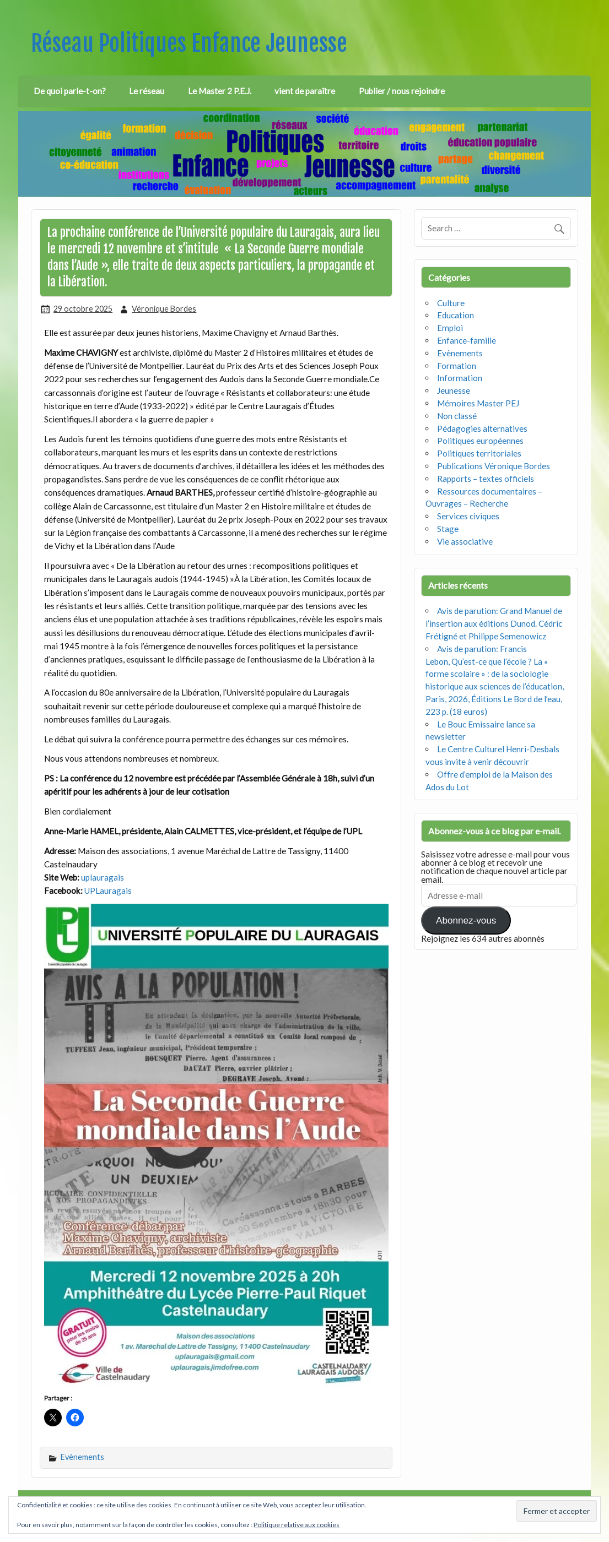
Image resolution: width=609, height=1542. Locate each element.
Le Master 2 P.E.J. (219, 91)
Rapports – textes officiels (485, 479)
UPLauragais (108, 890)
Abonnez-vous (466, 920)
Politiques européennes (480, 441)
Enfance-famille (466, 340)
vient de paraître (304, 91)
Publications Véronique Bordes (493, 466)
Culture (451, 303)
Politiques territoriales (479, 453)
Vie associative (465, 541)
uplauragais (102, 877)
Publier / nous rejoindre (402, 91)
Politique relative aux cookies (296, 1525)
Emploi (450, 328)
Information (459, 378)
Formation (456, 366)
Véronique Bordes (164, 308)
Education (455, 315)
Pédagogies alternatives (482, 428)
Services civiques (468, 516)
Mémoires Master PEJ (478, 403)
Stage (448, 529)
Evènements (82, 1457)
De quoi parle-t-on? (70, 91)
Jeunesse (453, 390)
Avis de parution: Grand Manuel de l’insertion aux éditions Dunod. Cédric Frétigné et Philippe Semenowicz (493, 623)
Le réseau (146, 91)
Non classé (457, 416)
